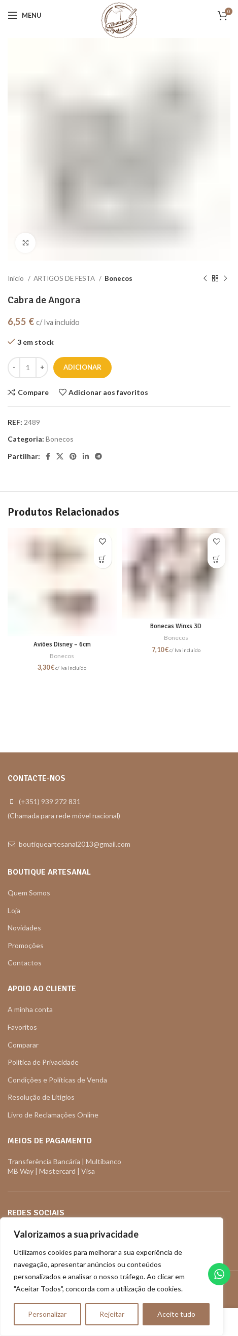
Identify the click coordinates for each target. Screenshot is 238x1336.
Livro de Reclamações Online (53, 1114)
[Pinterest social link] (73, 456)
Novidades (24, 927)
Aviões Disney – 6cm (62, 644)
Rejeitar (111, 1314)
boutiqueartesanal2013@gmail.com (74, 844)
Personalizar (47, 1314)
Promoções (26, 945)
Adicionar (82, 367)
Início (16, 278)
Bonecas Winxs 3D (175, 626)
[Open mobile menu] (25, 15)
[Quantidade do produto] (28, 367)
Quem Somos (29, 892)
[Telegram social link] (98, 456)
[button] (103, 559)
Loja (14, 910)
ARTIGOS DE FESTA (64, 278)
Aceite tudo (176, 1314)
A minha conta (30, 1009)
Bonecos (118, 278)
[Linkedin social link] (86, 456)
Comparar (23, 1044)
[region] (111, 1276)
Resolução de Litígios (41, 1097)
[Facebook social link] (48, 456)
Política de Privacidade (43, 1062)
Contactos (25, 962)
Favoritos (22, 1027)
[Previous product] (205, 279)
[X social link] (59, 456)
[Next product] (225, 279)
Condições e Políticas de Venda (57, 1079)
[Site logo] (119, 19)
